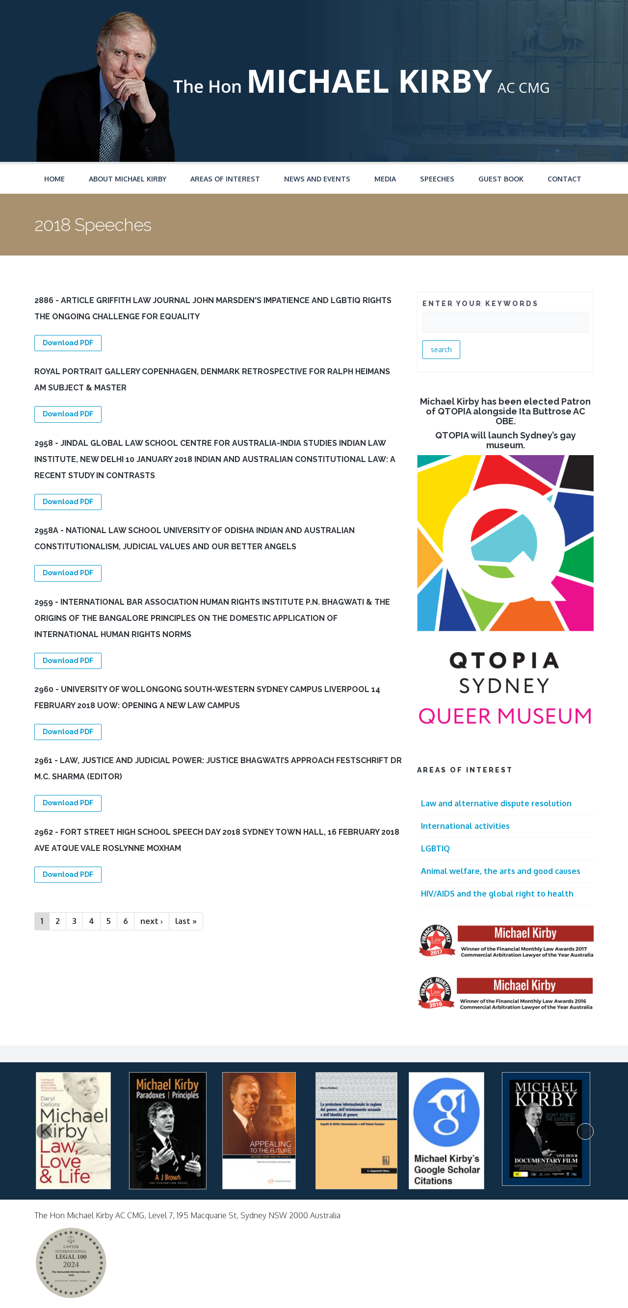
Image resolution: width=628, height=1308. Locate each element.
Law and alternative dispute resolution (496, 803)
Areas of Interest (225, 179)
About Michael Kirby (127, 179)
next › (151, 921)
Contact (564, 179)
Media (385, 179)
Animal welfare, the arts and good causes (500, 871)
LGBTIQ (435, 848)
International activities (465, 826)
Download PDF (68, 343)
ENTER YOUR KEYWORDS (480, 304)
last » (186, 921)
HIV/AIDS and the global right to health (497, 893)
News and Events (317, 179)
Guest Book (500, 179)
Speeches (437, 179)
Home (54, 179)
